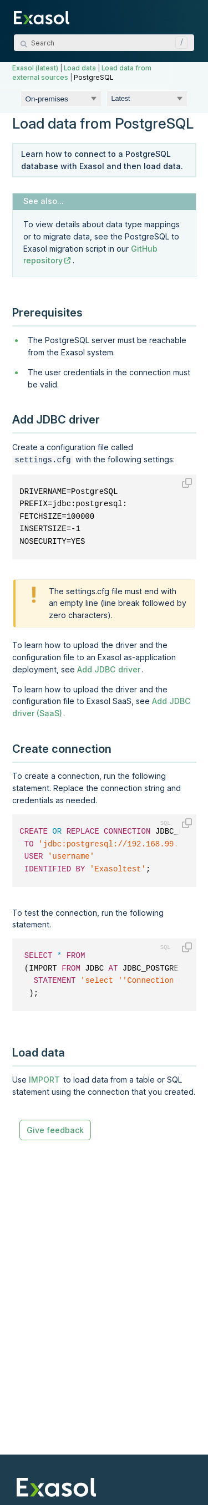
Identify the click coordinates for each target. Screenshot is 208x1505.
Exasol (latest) (35, 68)
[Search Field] (104, 42)
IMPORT (44, 1078)
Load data (80, 68)
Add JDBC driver (108, 668)
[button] (178, 42)
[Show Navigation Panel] (188, 16)
